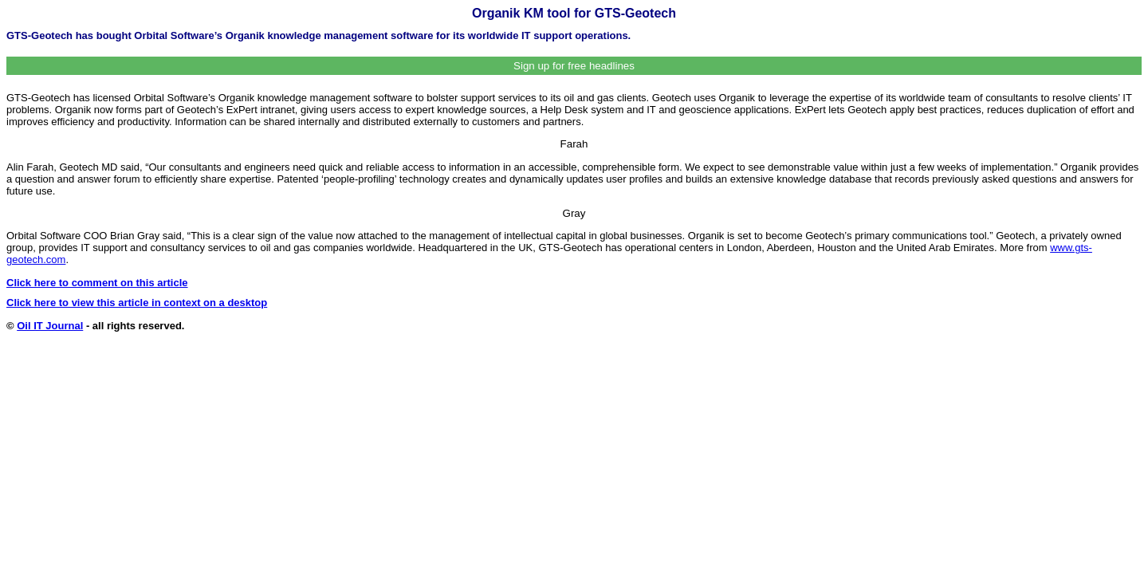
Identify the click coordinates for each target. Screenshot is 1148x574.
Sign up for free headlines (574, 66)
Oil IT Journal (50, 326)
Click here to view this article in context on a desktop (136, 303)
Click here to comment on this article (97, 283)
